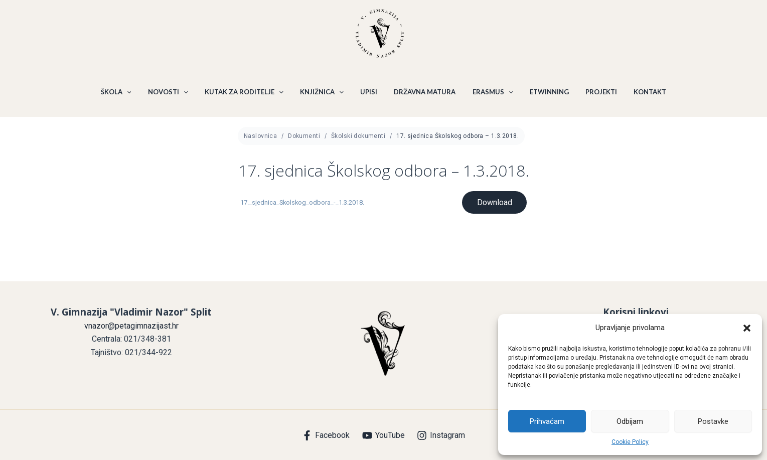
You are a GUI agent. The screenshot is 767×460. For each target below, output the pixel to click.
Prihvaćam (547, 421)
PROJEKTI (595, 94)
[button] (747, 328)
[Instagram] (441, 435)
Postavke (713, 421)
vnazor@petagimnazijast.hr (131, 326)
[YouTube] (383, 435)
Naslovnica (260, 140)
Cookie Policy (630, 441)
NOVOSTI (174, 94)
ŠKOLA (123, 94)
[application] (134, 94)
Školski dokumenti (358, 140)
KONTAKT (642, 94)
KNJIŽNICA (324, 94)
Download (494, 207)
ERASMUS (490, 94)
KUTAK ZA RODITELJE (248, 94)
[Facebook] (325, 435)
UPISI (369, 94)
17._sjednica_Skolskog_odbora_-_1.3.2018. (302, 207)
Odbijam (630, 421)
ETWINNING (544, 94)
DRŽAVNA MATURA (424, 94)
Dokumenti (304, 140)
